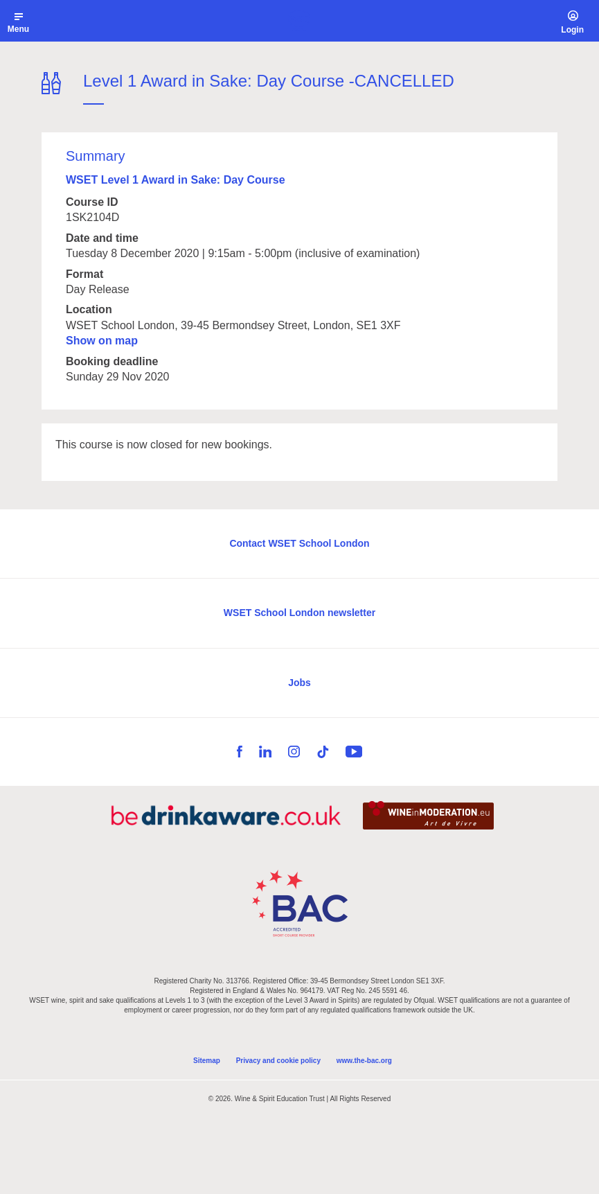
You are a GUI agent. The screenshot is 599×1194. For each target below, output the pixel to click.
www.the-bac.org (364, 1060)
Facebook (239, 751)
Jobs (299, 682)
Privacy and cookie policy (278, 1060)
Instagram (294, 751)
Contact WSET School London (299, 543)
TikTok (322, 752)
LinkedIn (265, 751)
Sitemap (206, 1060)
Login (572, 30)
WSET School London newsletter (299, 612)
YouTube (354, 751)
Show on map (102, 340)
